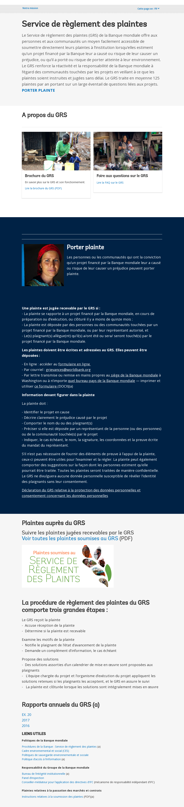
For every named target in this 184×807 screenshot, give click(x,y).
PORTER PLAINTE (38, 90)
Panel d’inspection (33, 778)
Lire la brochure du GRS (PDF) (43, 188)
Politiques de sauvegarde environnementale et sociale (55, 755)
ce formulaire (46, 386)
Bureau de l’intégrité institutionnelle (43, 773)
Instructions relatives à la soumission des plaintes (52, 796)
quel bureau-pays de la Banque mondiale (101, 380)
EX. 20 (26, 714)
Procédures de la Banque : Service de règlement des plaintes (59, 746)
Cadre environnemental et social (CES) (45, 751)
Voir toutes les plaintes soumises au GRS (71, 539)
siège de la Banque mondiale (134, 375)
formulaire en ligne (74, 364)
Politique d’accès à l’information (41, 759)
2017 (25, 720)
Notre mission (30, 8)
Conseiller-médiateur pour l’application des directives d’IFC (57, 782)
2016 (25, 725)
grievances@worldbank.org (68, 369)
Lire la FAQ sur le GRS (110, 182)
